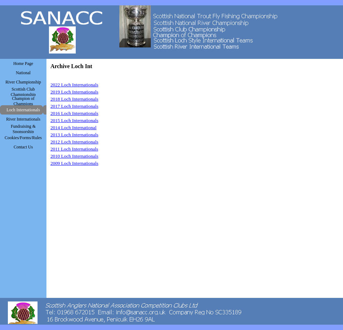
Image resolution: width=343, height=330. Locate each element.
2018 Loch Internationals (74, 99)
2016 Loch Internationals (74, 113)
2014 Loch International (73, 127)
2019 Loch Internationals (74, 92)
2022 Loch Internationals (74, 84)
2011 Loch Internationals (74, 149)
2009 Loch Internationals (74, 163)
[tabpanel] (121, 120)
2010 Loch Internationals (74, 156)
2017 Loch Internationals (74, 106)
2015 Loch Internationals (74, 120)
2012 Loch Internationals (74, 141)
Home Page (23, 63)
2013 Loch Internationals (74, 134)
